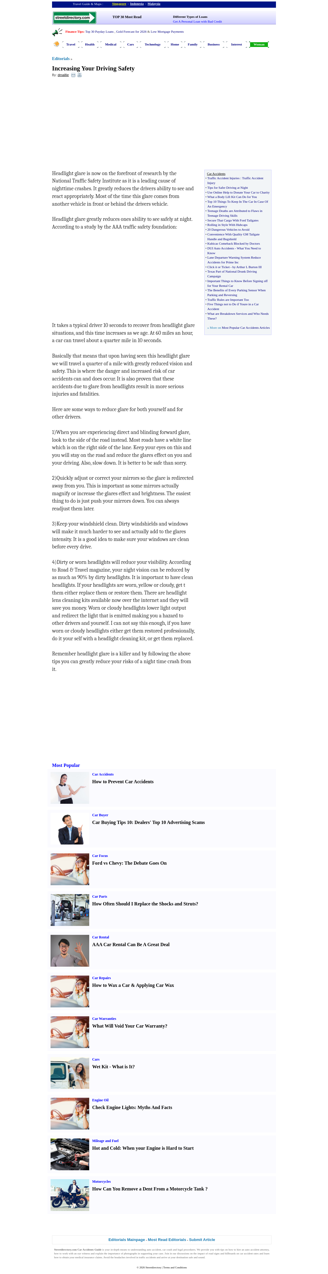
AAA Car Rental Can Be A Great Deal (131, 944)
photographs (130, 1253)
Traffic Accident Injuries (223, 178)
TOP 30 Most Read (126, 17)
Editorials (61, 58)
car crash (167, 1249)
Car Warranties (104, 1019)
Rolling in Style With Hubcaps (227, 225)
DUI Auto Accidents (220, 248)
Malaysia (153, 3)
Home (175, 44)
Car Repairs (101, 978)
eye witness (83, 1253)
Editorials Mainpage (127, 1239)
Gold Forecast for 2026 (131, 31)
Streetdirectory (153, 1267)
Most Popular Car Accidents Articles (246, 327)
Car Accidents (103, 774)
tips (222, 1249)
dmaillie (63, 75)
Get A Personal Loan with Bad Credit (197, 21)
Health (90, 44)
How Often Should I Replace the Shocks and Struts (144, 903)
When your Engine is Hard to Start (158, 1148)
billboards (230, 1253)
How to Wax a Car (111, 985)
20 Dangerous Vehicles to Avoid (228, 229)
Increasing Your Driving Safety (93, 68)
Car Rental (100, 937)
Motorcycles (101, 1181)
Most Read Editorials (167, 1239)
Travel (70, 44)
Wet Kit (100, 1066)
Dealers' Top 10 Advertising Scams (169, 822)
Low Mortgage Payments (167, 31)
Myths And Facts (154, 1107)
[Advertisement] (100, 125)
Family (193, 44)
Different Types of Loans (190, 16)
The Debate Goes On (146, 863)
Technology (153, 44)
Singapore (119, 3)
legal (180, 1249)
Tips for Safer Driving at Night (227, 187)
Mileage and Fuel (105, 1141)
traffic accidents (147, 1257)
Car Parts (99, 896)
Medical (111, 44)
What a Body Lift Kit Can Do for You (232, 197)
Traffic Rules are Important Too (228, 299)
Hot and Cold (106, 1148)
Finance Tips (74, 31)
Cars (130, 44)
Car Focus (100, 856)
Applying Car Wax (155, 985)
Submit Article (202, 1239)
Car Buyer (100, 815)
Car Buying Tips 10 (112, 822)
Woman (259, 44)
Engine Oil (100, 1100)
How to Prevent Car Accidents (122, 781)
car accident (246, 1253)
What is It (122, 1066)
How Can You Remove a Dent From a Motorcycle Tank (148, 1188)
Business (213, 44)
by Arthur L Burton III (247, 267)
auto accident (154, 1249)
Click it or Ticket (218, 267)
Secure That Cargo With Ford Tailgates (232, 220)
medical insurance (85, 1257)
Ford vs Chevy (107, 863)
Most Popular (66, 765)
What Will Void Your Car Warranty (128, 1025)
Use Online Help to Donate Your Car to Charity (238, 192)
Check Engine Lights (113, 1107)
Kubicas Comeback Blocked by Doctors (233, 243)
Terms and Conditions (175, 1267)
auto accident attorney (257, 1249)
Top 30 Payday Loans (99, 31)
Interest (236, 44)
